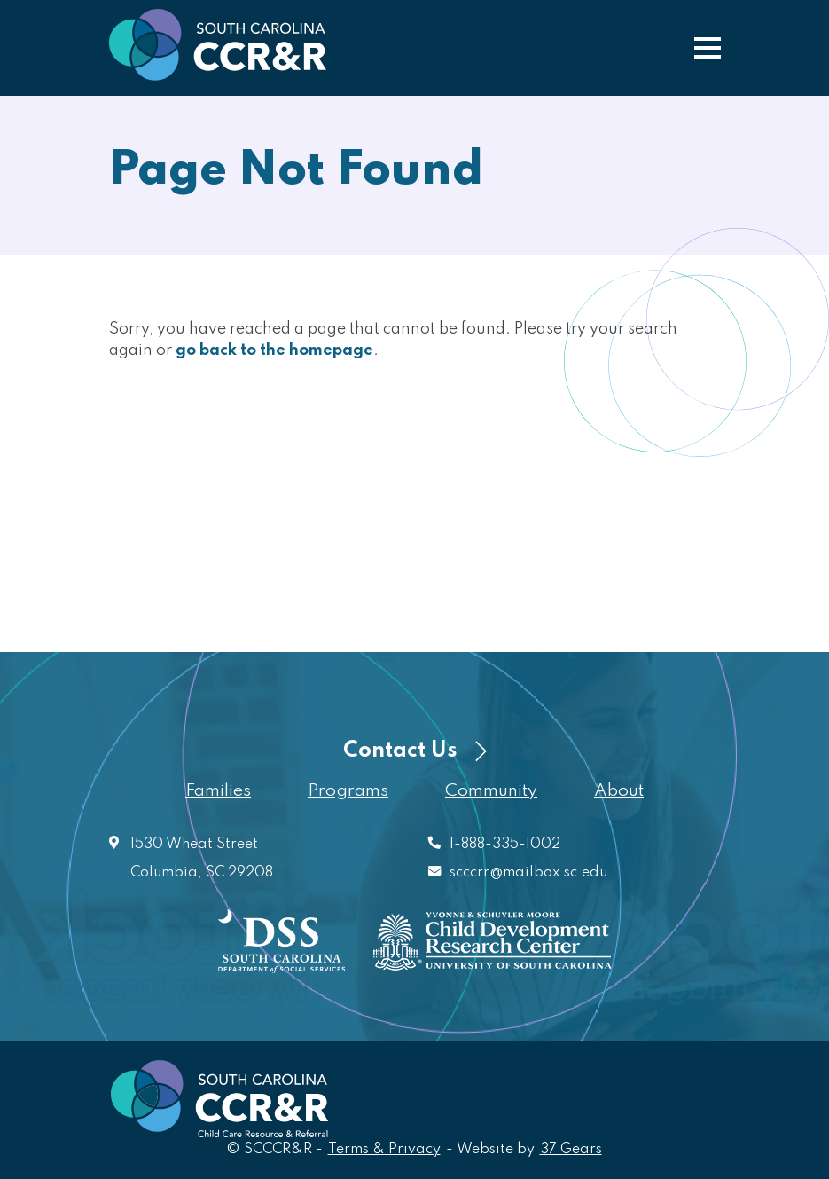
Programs (348, 791)
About (619, 791)
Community (491, 791)
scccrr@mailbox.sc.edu (528, 873)
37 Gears (572, 1148)
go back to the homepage (274, 350)
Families (218, 791)
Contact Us (415, 751)
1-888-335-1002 (505, 844)
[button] (707, 48)
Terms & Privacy (384, 1150)
